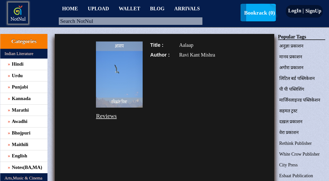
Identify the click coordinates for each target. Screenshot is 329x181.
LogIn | (296, 10)
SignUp (312, 11)
